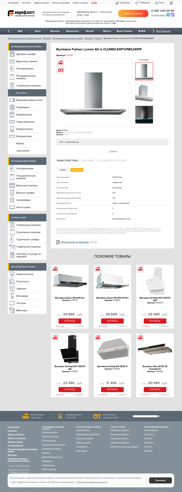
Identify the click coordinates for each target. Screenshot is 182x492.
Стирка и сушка (18, 218)
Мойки (20, 143)
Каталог (47, 38)
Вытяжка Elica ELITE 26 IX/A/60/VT (155, 367)
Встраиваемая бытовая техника (68, 38)
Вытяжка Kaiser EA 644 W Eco (112, 297)
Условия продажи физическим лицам (22, 450)
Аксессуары (23, 207)
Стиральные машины (28, 85)
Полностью (77, 170)
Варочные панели (26, 61)
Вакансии (12, 455)
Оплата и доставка (61, 3)
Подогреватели (25, 121)
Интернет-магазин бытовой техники (24, 38)
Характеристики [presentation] (67, 161)
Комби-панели (24, 129)
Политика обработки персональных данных (18, 460)
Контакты (26, 3)
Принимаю (160, 480)
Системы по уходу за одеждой (28, 255)
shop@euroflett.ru (158, 15)
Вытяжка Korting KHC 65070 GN (70, 367)
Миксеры (21, 310)
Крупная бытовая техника (23, 161)
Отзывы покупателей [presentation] (112, 161)
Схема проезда (106, 12)
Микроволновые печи (29, 100)
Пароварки (22, 107)
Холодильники (24, 68)
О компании (13, 3)
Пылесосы (22, 281)
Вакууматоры (24, 136)
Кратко (63, 170)
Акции (94, 3)
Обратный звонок (133, 13)
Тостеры (21, 303)
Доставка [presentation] (88, 161)
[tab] (68, 161)
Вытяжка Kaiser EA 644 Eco (70, 297)
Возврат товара (15, 442)
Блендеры (22, 295)
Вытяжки (89, 38)
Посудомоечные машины (26, 77)
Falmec (98, 38)
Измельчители (24, 274)
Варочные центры (26, 185)
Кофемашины (24, 114)
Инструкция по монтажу (75, 242)
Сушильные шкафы (27, 239)
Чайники (21, 288)
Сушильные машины (28, 232)
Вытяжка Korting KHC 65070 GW (155, 299)
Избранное (145, 3)
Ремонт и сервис (80, 3)
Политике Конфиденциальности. (92, 482)
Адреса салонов (41, 3)
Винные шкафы (25, 192)
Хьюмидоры (23, 200)
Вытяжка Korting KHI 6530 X (112, 366)
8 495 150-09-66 (162, 10)
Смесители (22, 150)
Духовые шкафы (26, 54)
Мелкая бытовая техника (23, 267)
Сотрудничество (15, 445)
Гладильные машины (28, 246)
